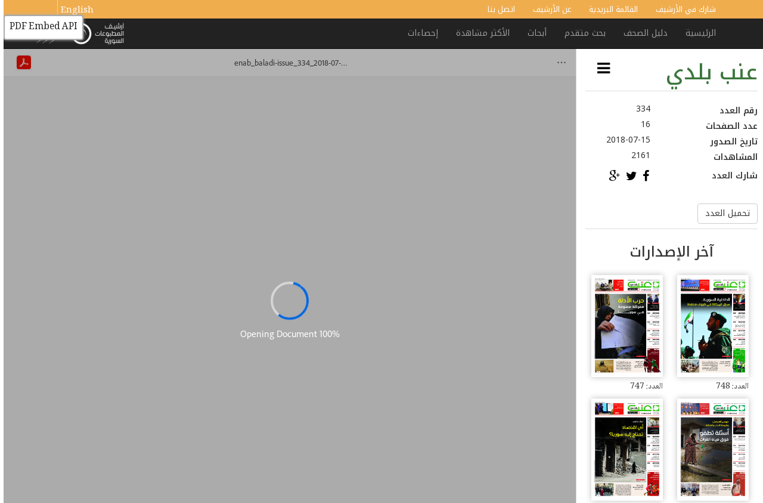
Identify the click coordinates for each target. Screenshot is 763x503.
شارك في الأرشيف (682, 9)
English (73, 10)
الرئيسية (697, 33)
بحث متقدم (581, 33)
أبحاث (533, 33)
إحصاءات (419, 33)
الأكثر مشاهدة (479, 33)
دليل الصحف (642, 33)
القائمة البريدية (609, 9)
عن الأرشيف (548, 9)
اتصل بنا (497, 9)
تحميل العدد (724, 213)
